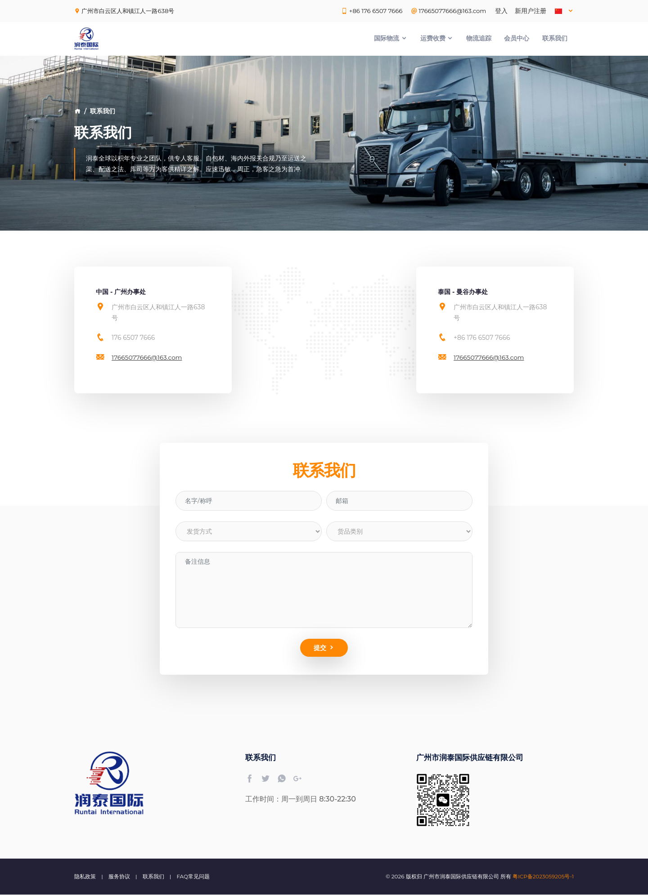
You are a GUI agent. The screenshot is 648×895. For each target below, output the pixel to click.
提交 (324, 648)
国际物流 (390, 39)
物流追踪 (478, 39)
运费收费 (437, 39)
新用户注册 (530, 11)
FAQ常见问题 (193, 876)
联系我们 (554, 39)
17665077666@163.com (147, 357)
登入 (501, 11)
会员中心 (516, 39)
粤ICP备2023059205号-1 (543, 876)
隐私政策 (85, 876)
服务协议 (119, 876)
